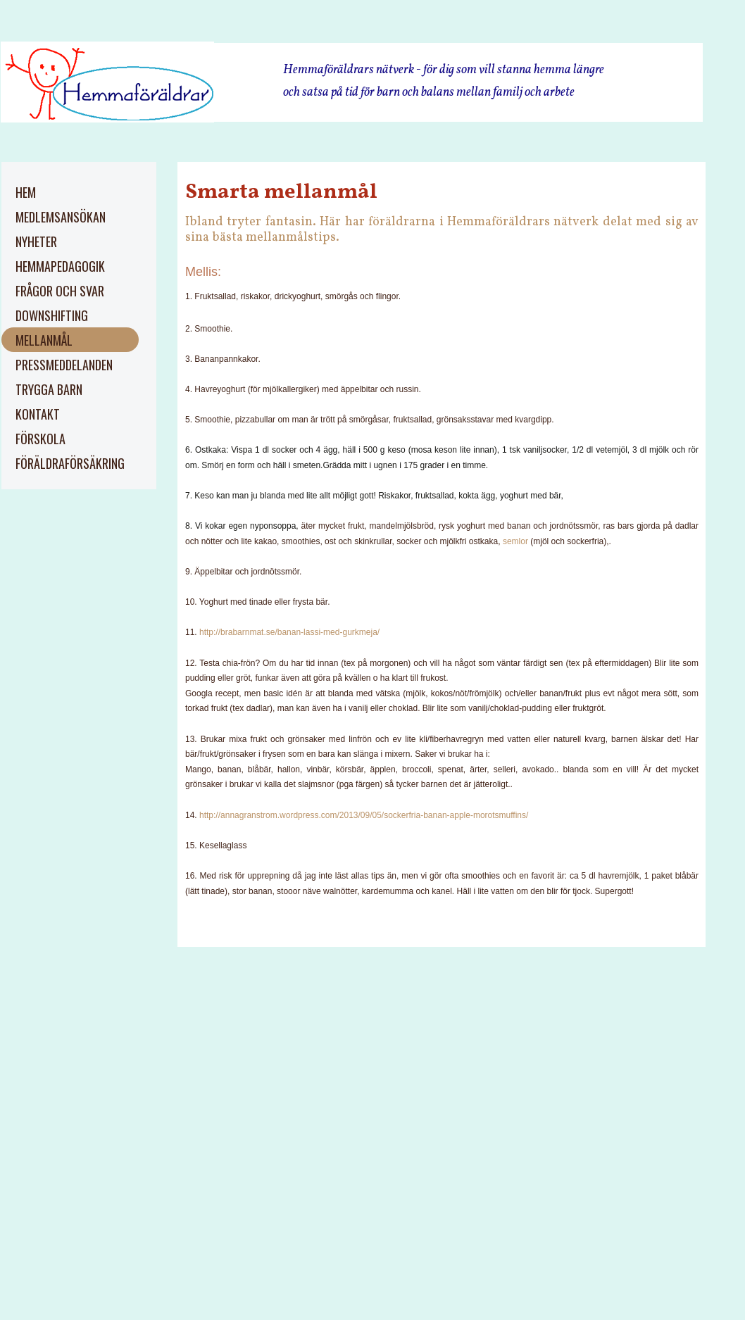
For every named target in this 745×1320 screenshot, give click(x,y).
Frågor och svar (59, 291)
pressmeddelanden (64, 365)
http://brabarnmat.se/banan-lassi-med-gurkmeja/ (288, 632)
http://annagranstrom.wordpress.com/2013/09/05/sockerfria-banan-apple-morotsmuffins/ (363, 815)
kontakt (37, 414)
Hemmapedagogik (60, 266)
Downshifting (51, 315)
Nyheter (36, 241)
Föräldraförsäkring (70, 463)
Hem (25, 192)
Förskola (40, 438)
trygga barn (48, 389)
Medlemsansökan (60, 217)
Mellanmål (44, 340)
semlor (515, 541)
